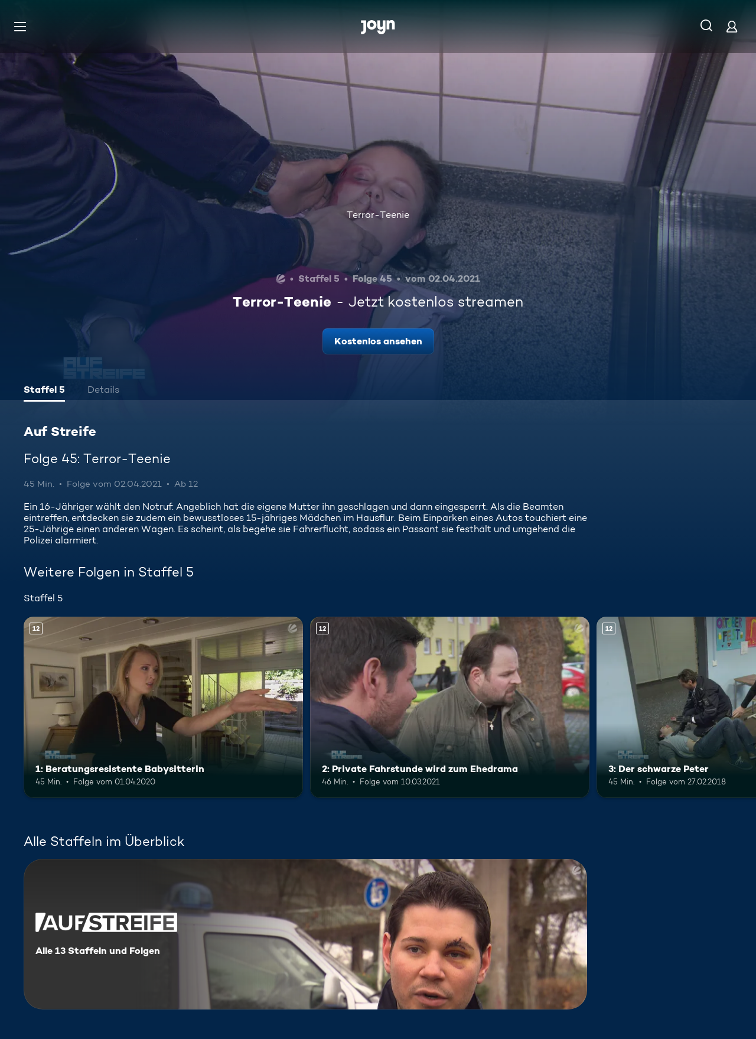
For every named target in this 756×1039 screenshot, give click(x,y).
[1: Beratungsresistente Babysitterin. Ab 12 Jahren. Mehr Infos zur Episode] (163, 707)
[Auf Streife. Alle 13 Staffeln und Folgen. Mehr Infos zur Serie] (305, 934)
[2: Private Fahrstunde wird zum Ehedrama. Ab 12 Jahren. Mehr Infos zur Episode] (449, 707)
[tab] (44, 391)
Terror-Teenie (378, 214)
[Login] (732, 26)
